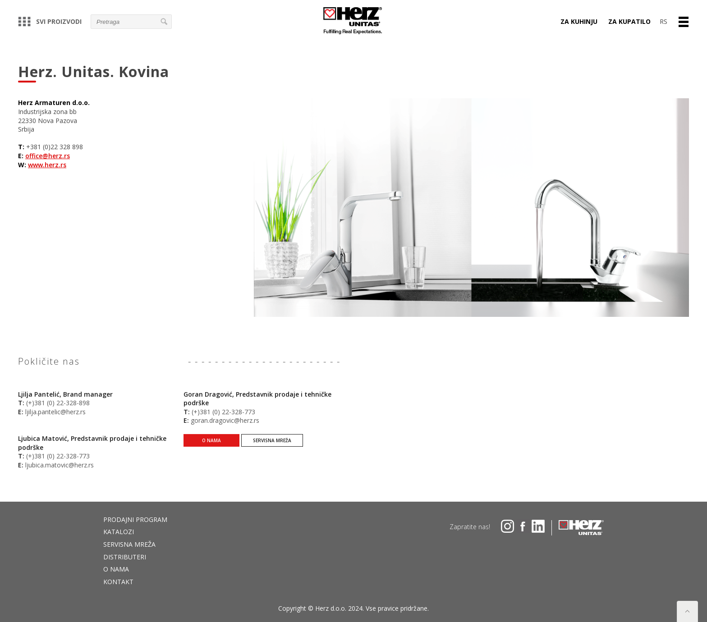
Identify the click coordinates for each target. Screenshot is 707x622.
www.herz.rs (47, 164)
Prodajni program (135, 519)
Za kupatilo (629, 21)
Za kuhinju (578, 21)
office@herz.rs (47, 155)
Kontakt (118, 581)
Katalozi (118, 531)
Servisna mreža (272, 448)
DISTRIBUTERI (124, 557)
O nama (211, 448)
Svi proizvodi (50, 21)
